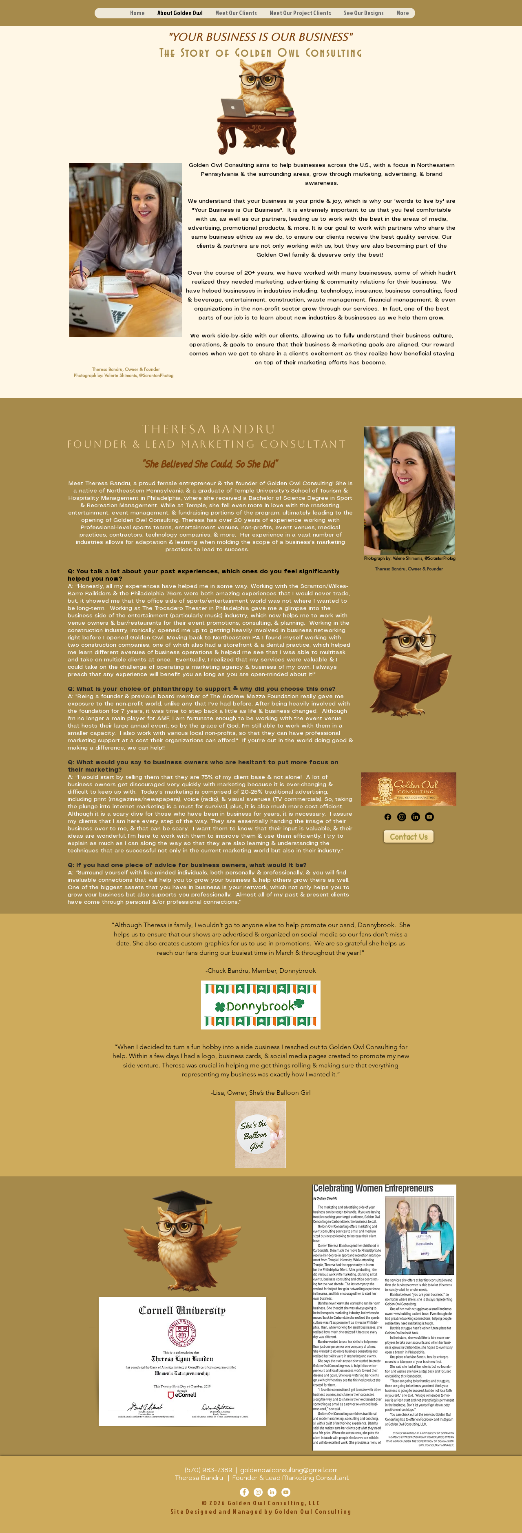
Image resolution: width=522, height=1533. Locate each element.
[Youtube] (429, 816)
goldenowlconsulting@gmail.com (289, 1470)
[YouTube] (285, 1492)
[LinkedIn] (415, 816)
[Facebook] (387, 816)
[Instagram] (401, 816)
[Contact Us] (409, 836)
